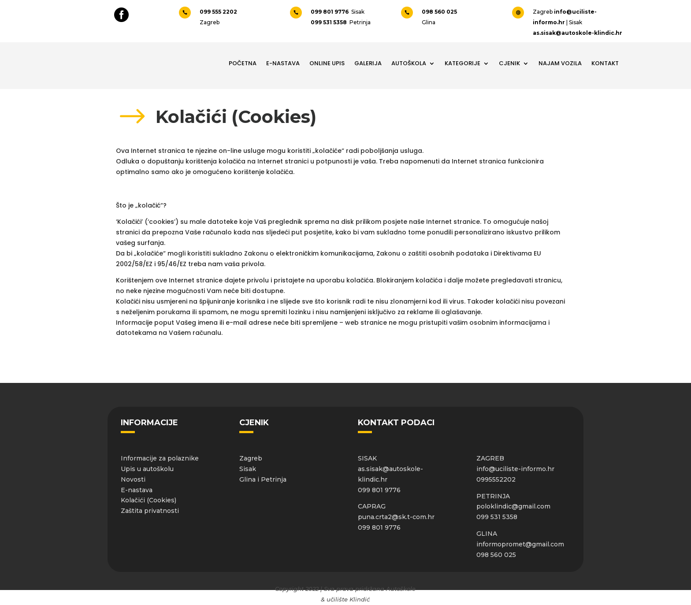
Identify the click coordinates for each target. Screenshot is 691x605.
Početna (242, 63)
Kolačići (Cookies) (148, 500)
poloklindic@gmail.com (513, 506)
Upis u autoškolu (147, 469)
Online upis (327, 63)
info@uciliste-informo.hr (515, 469)
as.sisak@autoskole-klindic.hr (577, 33)
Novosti (133, 479)
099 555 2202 (219, 11)
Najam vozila (560, 63)
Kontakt (605, 63)
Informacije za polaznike (160, 458)
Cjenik (509, 63)
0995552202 (496, 479)
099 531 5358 (329, 22)
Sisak (247, 469)
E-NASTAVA (283, 63)
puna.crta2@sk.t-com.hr (396, 517)
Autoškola (408, 63)
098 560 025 (439, 11)
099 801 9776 (331, 11)
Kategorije (462, 63)
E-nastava (136, 490)
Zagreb (250, 458)
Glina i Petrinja (262, 479)
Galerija (368, 63)
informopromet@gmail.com (520, 544)
